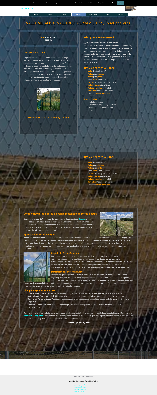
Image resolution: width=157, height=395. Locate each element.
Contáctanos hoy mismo (34, 316)
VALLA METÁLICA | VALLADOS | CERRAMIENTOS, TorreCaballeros (78, 23)
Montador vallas (79, 391)
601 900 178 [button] (27, 8)
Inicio (36, 14)
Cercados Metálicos (80, 389)
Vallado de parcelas (80, 388)
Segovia (82, 219)
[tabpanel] (26, 8)
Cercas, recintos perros (81, 384)
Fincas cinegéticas (79, 386)
